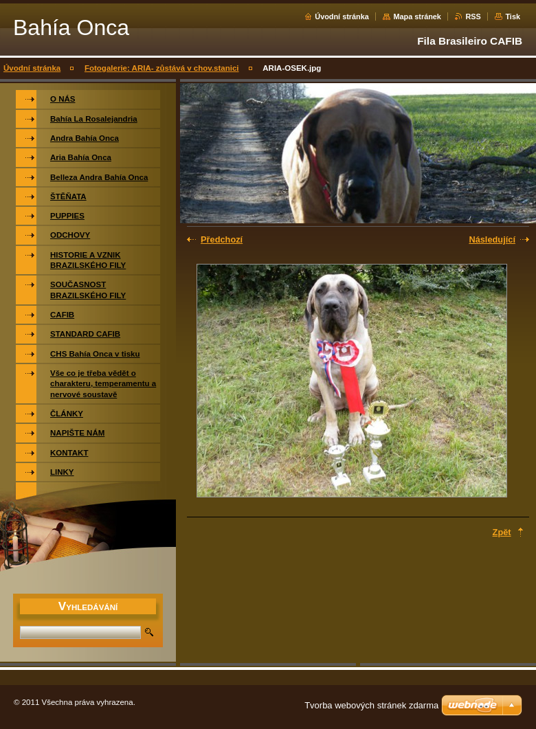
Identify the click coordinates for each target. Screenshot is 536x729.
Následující (492, 239)
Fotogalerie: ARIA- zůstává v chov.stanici (162, 68)
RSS (472, 16)
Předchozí (222, 239)
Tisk (512, 16)
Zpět (502, 532)
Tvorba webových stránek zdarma (371, 705)
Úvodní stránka (342, 16)
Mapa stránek (417, 16)
